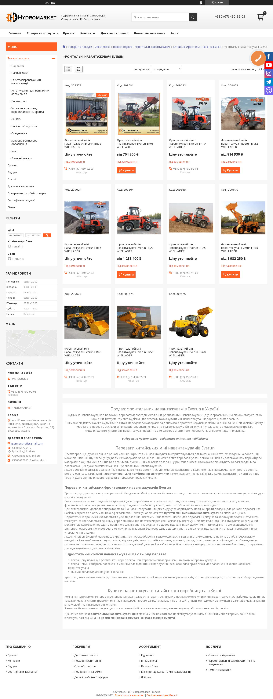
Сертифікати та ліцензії (23, 671)
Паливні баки (19, 72)
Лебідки (16, 119)
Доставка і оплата (114, 33)
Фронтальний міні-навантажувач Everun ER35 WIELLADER (239, 248)
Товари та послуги (41, 33)
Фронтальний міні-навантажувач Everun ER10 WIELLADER (187, 143)
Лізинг (11, 207)
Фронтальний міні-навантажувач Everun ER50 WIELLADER (135, 352)
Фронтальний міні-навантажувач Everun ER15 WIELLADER (82, 248)
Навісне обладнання (24, 126)
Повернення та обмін (88, 671)
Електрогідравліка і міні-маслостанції (26, 81)
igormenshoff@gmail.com (27, 443)
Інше (14, 151)
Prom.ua (155, 692)
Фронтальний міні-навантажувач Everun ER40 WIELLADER (82, 352)
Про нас (69, 33)
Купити (128, 170)
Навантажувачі (123, 47)
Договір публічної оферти (91, 677)
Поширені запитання (149, 33)
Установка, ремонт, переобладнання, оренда (27, 109)
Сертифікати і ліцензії (21, 200)
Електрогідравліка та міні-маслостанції (166, 671)
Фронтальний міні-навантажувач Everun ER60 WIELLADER (187, 352)
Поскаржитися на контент (129, 695)
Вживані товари (21, 158)
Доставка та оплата (21, 186)
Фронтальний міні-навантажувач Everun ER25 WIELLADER (187, 248)
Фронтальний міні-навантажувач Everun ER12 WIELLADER (239, 143)
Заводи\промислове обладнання (24, 142)
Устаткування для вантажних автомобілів (30, 92)
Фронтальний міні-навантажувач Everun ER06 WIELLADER (82, 143)
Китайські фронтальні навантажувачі (197, 47)
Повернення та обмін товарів (27, 193)
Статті (12, 179)
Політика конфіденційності (162, 695)
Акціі (174, 33)
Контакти (87, 33)
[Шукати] (193, 17)
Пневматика (19, 101)
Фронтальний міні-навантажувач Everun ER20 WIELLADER (135, 248)
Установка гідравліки (221, 655)
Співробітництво (85, 666)
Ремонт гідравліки (219, 670)
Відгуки (12, 172)
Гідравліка (17, 65)
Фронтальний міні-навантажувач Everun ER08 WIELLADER (135, 143)
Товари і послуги (18, 58)
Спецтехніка (102, 47)
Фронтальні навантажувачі (152, 47)
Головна (15, 33)
